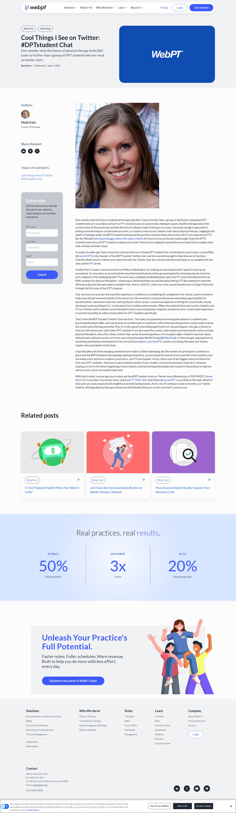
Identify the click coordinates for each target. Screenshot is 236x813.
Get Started (201, 7)
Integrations (32, 742)
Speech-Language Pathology (93, 725)
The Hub (159, 716)
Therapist (129, 716)
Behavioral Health (87, 730)
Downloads (160, 730)
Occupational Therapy (90, 721)
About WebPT (195, 716)
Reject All (182, 806)
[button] (70, 8)
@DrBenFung (168, 337)
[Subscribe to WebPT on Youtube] (197, 788)
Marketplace (32, 746)
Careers (192, 725)
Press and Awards (197, 721)
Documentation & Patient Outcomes (44, 716)
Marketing (130, 730)
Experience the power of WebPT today (73, 680)
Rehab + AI (86, 7)
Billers (128, 721)
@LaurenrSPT (84, 256)
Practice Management (36, 734)
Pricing (164, 7)
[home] (36, 7)
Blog (157, 721)
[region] (118, 806)
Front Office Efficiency (37, 725)
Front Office (131, 725)
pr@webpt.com (40, 785)
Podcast (159, 739)
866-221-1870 (40, 774)
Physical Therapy (87, 716)
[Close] (231, 806)
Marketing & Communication (40, 730)
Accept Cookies (203, 806)
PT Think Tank (139, 380)
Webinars (159, 734)
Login (180, 7)
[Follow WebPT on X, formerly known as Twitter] (187, 788)
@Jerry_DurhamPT (150, 341)
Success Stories (162, 743)
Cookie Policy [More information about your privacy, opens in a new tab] (32, 810)
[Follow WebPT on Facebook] (207, 788)
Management (131, 734)
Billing (29, 721)
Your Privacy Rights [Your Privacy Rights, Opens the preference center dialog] (159, 806)
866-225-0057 (37, 777)
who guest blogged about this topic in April (117, 238)
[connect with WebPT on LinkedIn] (177, 788)
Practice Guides (162, 725)
